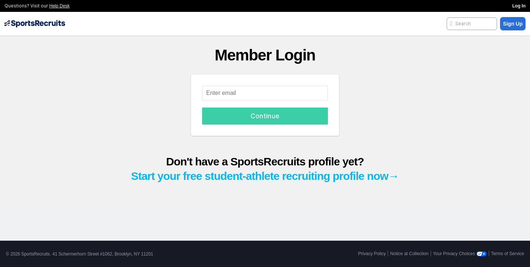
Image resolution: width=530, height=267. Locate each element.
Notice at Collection (409, 253)
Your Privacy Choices (460, 253)
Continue (265, 116)
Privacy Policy (372, 253)
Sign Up (513, 24)
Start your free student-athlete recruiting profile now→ (265, 176)
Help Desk (59, 6)
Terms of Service (507, 253)
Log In (519, 6)
